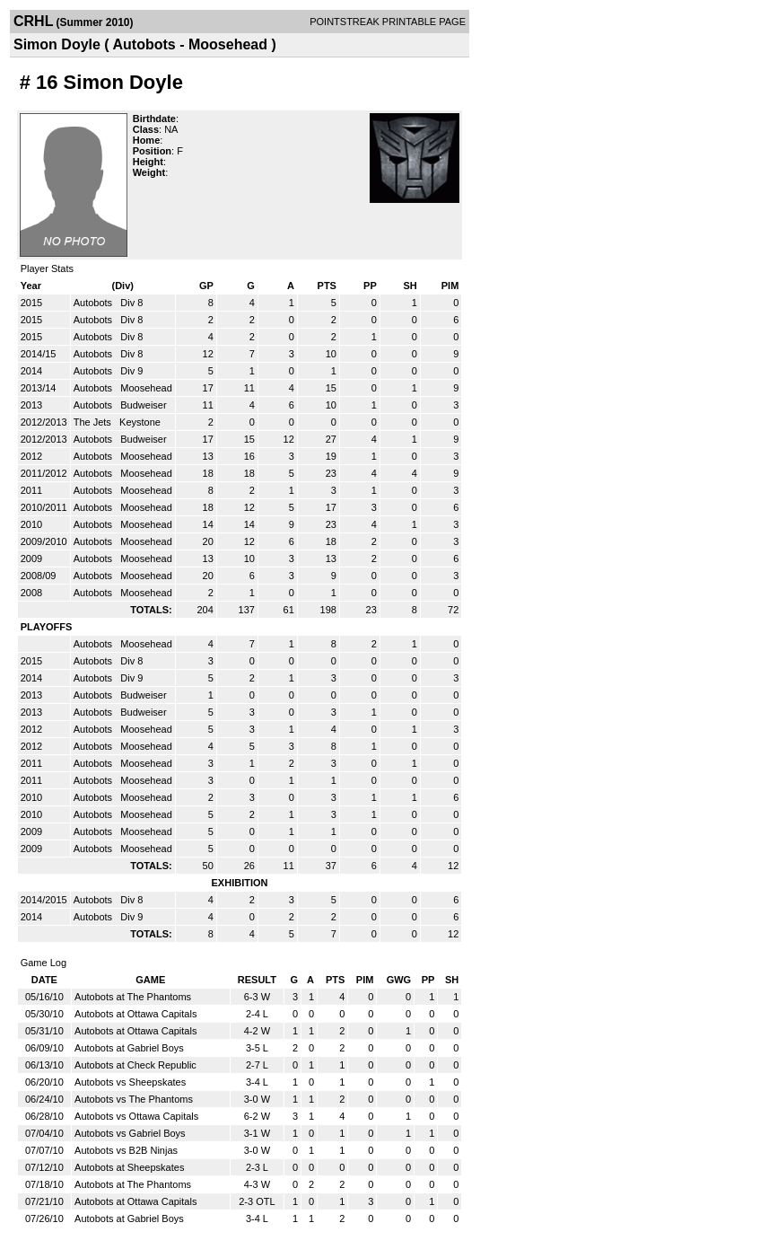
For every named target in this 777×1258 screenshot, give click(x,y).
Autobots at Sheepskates (129, 1167)
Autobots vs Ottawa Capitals (136, 1116)
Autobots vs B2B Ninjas (126, 1150)
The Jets (94, 422)
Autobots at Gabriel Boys (129, 1047)
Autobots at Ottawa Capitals (135, 1013)
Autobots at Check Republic (135, 1065)
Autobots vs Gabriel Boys (130, 1133)
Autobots (94, 302)
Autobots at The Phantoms (132, 996)
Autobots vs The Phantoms (133, 1099)
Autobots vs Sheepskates (130, 1082)
